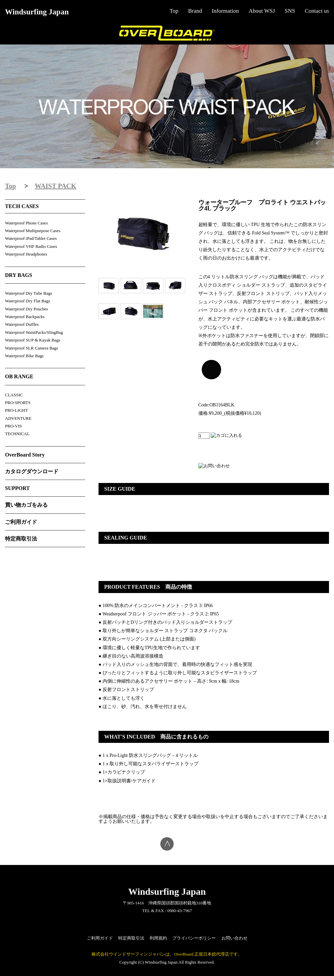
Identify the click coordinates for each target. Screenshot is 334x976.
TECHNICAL (17, 433)
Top (174, 11)
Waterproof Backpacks (24, 316)
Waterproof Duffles (22, 324)
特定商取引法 (21, 539)
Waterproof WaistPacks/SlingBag (34, 332)
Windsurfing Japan (37, 12)
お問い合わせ (234, 938)
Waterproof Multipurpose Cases (32, 230)
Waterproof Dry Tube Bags (28, 293)
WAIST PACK (55, 186)
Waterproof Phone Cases (26, 222)
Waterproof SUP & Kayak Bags (32, 340)
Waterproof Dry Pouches (26, 308)
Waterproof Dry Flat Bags (27, 300)
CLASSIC (14, 394)
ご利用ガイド (21, 522)
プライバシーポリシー (194, 938)
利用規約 (158, 938)
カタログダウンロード (31, 471)
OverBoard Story (25, 455)
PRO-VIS (13, 425)
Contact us (317, 11)
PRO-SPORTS (18, 402)
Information (225, 11)
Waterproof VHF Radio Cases (31, 246)
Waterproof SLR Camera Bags (31, 348)
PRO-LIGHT (16, 410)
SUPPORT (17, 488)
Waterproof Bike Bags (24, 355)
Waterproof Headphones (26, 254)
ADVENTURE (18, 418)
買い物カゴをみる (26, 505)
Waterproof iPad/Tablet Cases (31, 238)
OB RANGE (19, 376)
